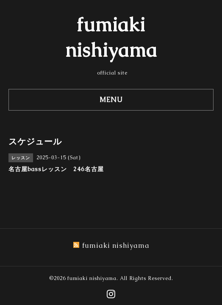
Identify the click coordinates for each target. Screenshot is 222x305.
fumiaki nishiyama (92, 278)
